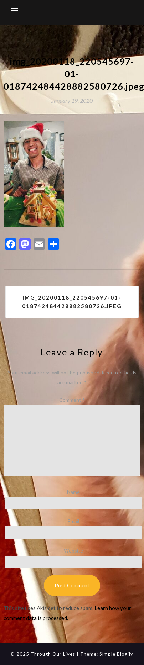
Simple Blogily (116, 654)
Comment (72, 400)
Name (73, 492)
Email (73, 521)
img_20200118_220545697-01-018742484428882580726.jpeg (72, 301)
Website (73, 551)
